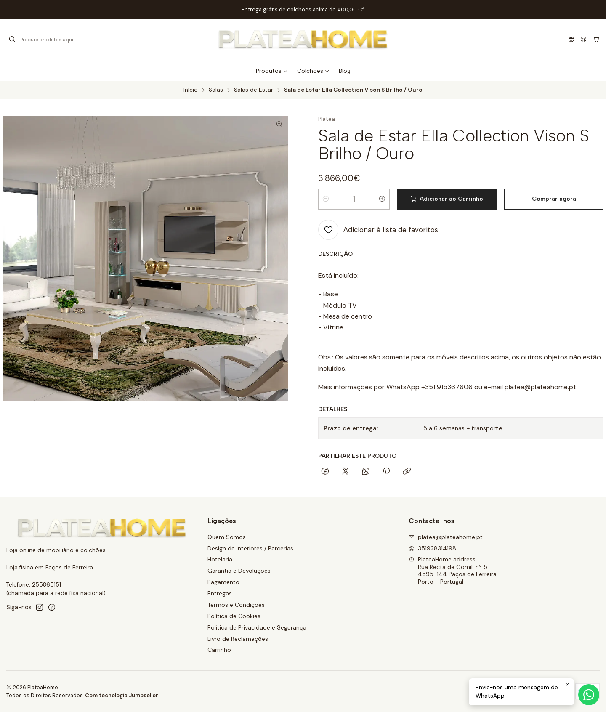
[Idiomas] (571, 39)
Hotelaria (219, 559)
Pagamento (223, 582)
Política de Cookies (233, 616)
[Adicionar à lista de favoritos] (378, 230)
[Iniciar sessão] (583, 39)
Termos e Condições (236, 604)
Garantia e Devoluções (239, 570)
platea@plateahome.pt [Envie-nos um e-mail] (446, 537)
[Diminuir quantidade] (326, 199)
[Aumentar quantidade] (382, 199)
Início (190, 90)
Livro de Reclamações (237, 639)
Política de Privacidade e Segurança (256, 627)
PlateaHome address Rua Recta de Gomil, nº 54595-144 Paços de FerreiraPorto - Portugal (453, 570)
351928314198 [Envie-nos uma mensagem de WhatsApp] (432, 548)
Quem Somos (226, 537)
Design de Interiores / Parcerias (250, 548)
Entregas (219, 593)
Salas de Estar (253, 90)
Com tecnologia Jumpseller (121, 695)
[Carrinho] (596, 39)
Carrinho (219, 650)
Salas (216, 90)
